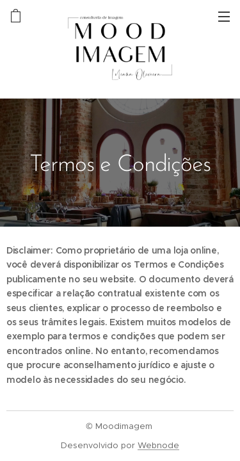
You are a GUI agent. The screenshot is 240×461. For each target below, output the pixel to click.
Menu (224, 16)
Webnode (158, 445)
